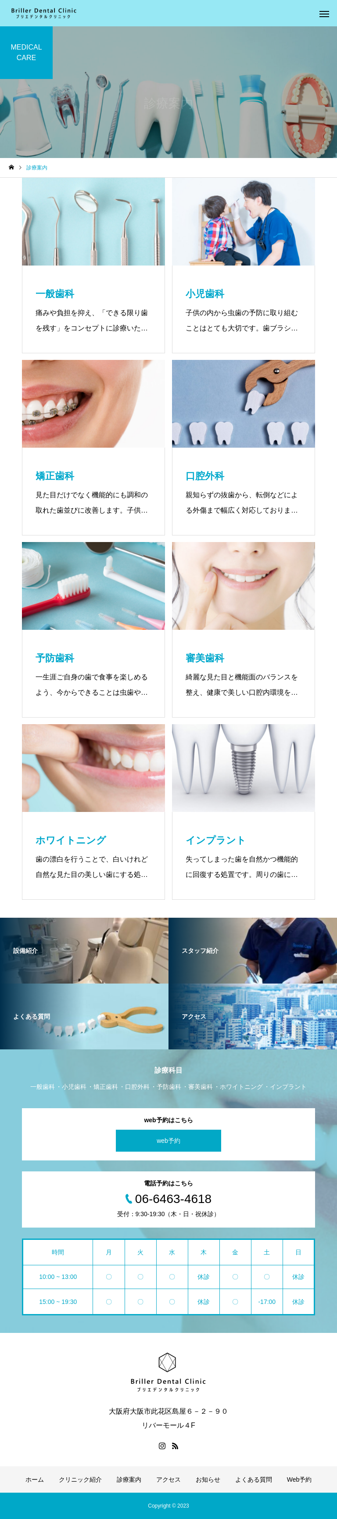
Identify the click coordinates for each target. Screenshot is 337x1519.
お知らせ (208, 1479)
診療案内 (129, 1479)
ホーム (34, 1479)
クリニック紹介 (80, 1479)
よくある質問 (253, 1479)
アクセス (168, 1479)
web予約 (168, 1140)
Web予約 (299, 1479)
